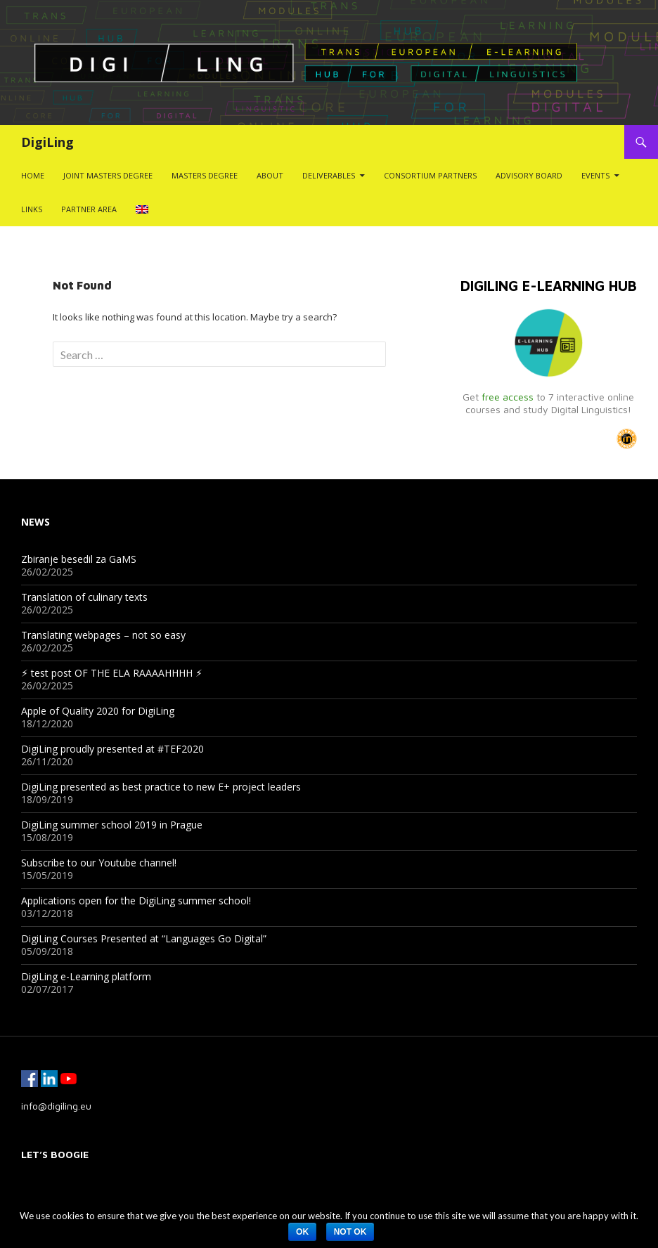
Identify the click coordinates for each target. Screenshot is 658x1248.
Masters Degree (205, 175)
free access (508, 397)
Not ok (350, 1232)
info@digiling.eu (56, 1106)
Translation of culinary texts (84, 597)
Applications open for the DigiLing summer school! (136, 900)
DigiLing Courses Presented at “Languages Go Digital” (143, 938)
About (270, 175)
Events (595, 175)
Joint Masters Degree (108, 175)
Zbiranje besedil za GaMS (78, 559)
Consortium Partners (430, 175)
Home (32, 175)
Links (31, 209)
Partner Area (89, 209)
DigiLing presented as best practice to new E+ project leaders (161, 786)
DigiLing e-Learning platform (86, 976)
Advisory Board (529, 175)
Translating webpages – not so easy (103, 635)
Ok (302, 1232)
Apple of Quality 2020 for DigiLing (97, 710)
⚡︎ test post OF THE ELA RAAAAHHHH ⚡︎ (111, 673)
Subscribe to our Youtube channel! (98, 862)
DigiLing (47, 142)
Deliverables (328, 175)
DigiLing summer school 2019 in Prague (111, 824)
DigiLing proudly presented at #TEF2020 (112, 748)
